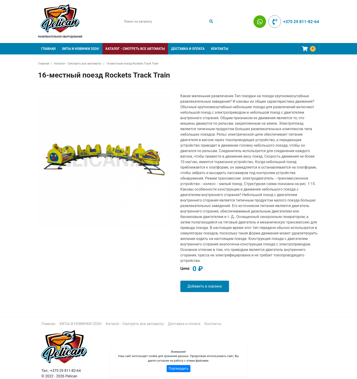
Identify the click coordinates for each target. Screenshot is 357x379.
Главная (48, 49)
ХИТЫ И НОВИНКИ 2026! (80, 49)
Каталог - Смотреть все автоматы (135, 49)
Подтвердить (179, 368)
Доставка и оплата (188, 49)
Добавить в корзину (204, 286)
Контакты (219, 49)
